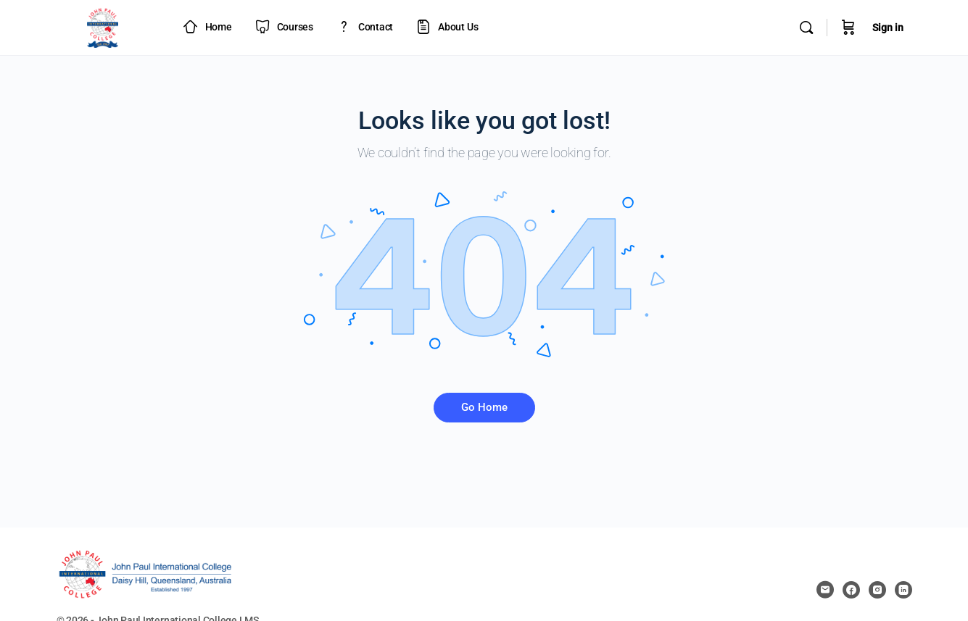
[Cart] (848, 27)
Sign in (887, 27)
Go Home (484, 407)
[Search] (806, 27)
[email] (825, 590)
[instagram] (877, 590)
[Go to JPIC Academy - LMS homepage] (103, 26)
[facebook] (851, 590)
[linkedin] (903, 590)
